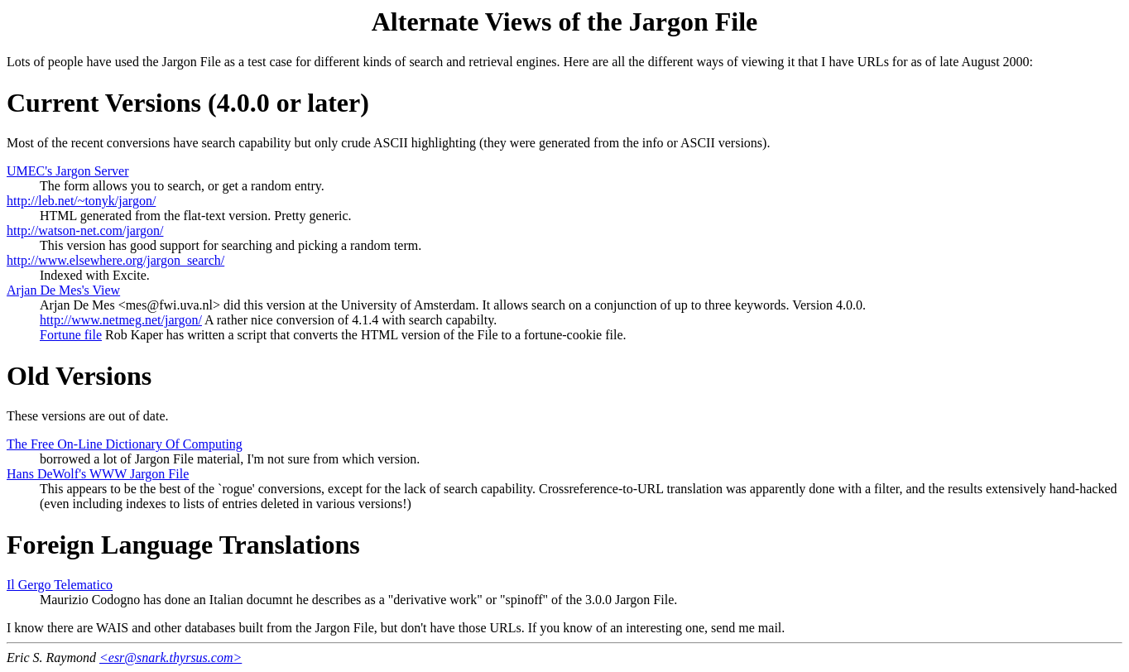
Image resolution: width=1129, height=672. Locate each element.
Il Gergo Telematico (60, 585)
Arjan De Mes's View (63, 290)
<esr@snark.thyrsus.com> (170, 657)
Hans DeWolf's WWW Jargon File (98, 474)
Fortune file (71, 335)
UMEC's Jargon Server (67, 171)
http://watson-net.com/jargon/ (85, 230)
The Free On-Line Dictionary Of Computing (125, 444)
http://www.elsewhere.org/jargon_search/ (115, 260)
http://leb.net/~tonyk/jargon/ (81, 201)
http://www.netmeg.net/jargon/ (121, 320)
